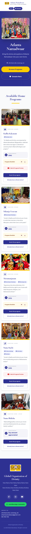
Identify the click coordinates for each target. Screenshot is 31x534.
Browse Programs (15, 69)
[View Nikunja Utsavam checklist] (21, 235)
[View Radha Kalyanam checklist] (21, 162)
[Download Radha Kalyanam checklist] (25, 162)
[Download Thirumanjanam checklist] (25, 304)
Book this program (15, 175)
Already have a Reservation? (15, 180)
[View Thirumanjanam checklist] (21, 304)
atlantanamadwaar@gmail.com (10, 515)
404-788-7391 (5, 517)
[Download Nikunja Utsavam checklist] (25, 235)
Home (11, 8)
